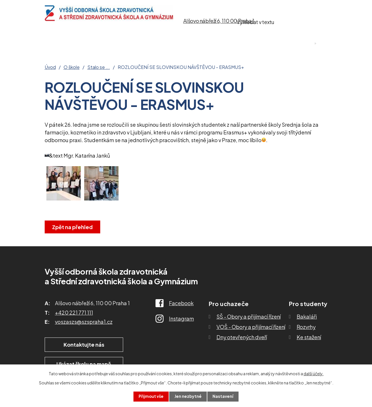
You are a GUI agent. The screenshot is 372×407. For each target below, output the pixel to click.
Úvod (52, 43)
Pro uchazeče (122, 43)
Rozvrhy (306, 326)
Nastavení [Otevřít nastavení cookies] (223, 396)
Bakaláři (307, 316)
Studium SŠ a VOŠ (179, 43)
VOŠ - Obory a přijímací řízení (250, 326)
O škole (81, 43)
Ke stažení (230, 43)
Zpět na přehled (72, 227)
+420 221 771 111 (74, 312)
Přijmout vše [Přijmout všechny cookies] (151, 396)
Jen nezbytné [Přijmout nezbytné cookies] (188, 396)
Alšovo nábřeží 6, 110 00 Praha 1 (218, 20)
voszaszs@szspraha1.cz (84, 321)
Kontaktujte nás (80, 344)
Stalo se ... (98, 67)
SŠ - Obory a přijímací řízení (248, 316)
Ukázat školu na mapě (157, 344)
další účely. (314, 373)
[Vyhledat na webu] (297, 20)
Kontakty (268, 43)
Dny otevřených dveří (241, 337)
